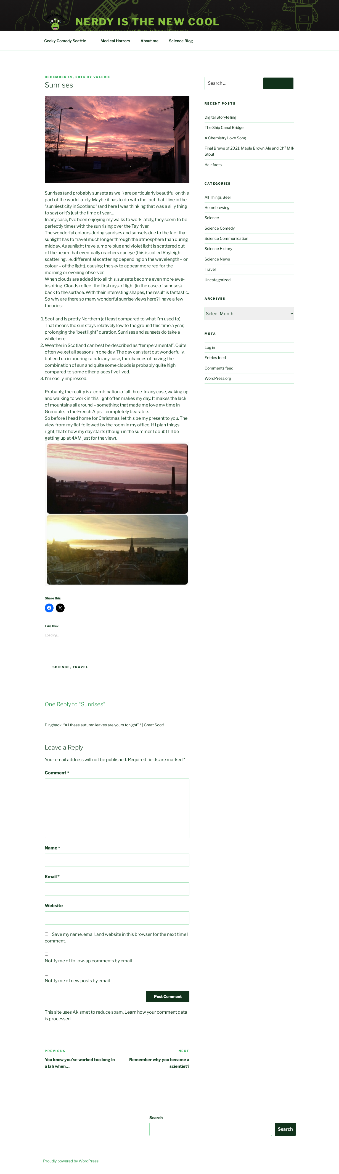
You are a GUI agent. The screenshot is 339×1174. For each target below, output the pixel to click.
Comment (57, 772)
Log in (210, 347)
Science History (218, 248)
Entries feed (215, 357)
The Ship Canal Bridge (224, 127)
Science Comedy (220, 228)
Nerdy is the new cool (147, 22)
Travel (81, 667)
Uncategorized (218, 279)
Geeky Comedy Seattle (67, 40)
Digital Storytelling (220, 117)
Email (52, 876)
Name (52, 848)
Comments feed (219, 368)
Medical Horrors (115, 40)
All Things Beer (218, 197)
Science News (217, 259)
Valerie (102, 77)
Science (61, 667)
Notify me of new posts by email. (78, 980)
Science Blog (183, 40)
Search (156, 1117)
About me (149, 40)
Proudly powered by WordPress (71, 1161)
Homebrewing (217, 207)
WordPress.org (218, 378)
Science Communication (226, 238)
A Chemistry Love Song (225, 138)
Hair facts (213, 164)
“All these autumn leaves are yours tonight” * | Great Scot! (113, 725)
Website (54, 905)
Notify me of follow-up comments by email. (89, 960)
